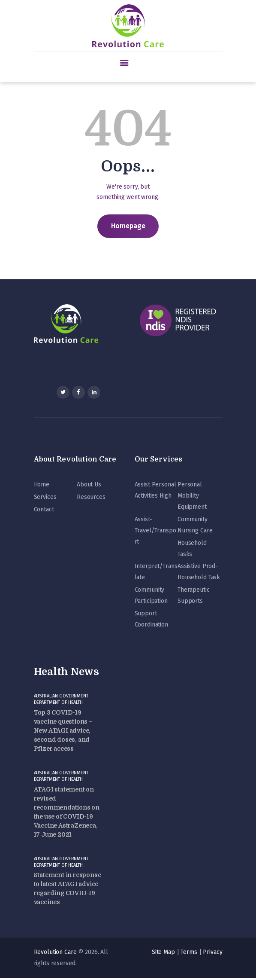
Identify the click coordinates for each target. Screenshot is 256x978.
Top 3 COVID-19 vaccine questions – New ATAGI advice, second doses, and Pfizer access (63, 730)
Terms (189, 952)
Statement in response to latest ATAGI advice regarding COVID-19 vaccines (67, 888)
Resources (91, 497)
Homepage (128, 226)
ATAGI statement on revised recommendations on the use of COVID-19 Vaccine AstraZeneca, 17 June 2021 (66, 812)
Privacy (212, 952)
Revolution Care (55, 952)
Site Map (163, 952)
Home (41, 484)
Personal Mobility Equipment (192, 495)
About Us (89, 484)
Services (45, 497)
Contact (44, 509)
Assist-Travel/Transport (155, 530)
